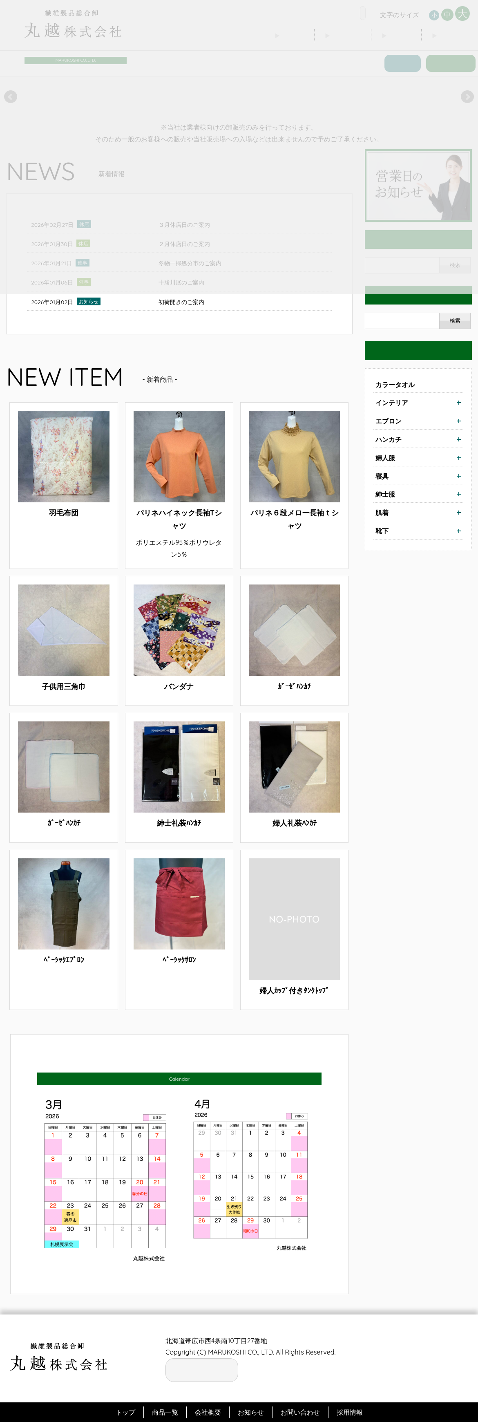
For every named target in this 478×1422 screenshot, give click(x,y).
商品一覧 (165, 1412)
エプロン (388, 421)
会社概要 (208, 1412)
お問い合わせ (300, 1412)
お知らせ (251, 1412)
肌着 (382, 512)
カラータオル (395, 384)
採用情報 (350, 1412)
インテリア (391, 403)
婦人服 (385, 457)
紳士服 (385, 494)
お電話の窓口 (202, 1368)
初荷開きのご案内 (181, 301)
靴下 (382, 530)
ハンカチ (388, 439)
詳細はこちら (63, 486)
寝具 (382, 476)
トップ (125, 1412)
